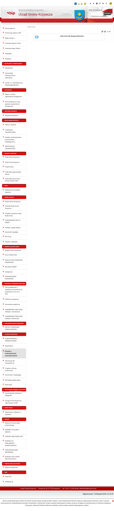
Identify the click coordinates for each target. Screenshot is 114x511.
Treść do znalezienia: (95, 10)
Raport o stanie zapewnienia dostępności (13, 95)
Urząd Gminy (9, 167)
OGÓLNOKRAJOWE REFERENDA (11, 451)
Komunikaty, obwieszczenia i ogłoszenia (10, 75)
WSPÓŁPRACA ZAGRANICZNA (10, 147)
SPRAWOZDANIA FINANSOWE (10, 278)
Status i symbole (10, 125)
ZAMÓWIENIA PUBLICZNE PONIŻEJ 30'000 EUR (14, 317)
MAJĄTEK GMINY (11, 267)
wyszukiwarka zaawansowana (99, 16)
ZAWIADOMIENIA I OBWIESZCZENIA (11, 340)
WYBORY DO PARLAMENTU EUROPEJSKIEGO (11, 443)
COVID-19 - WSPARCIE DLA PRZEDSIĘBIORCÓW (14, 84)
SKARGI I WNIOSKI (11, 242)
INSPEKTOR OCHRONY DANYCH (12, 191)
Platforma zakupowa (12, 299)
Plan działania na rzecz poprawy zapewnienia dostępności (12, 104)
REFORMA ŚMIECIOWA (12, 380)
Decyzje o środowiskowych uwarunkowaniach (11, 353)
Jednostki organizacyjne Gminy (13, 173)
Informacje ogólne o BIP (13, 33)
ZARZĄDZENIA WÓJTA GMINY (12, 221)
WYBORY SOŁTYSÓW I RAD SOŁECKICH (12, 458)
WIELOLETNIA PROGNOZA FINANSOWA (14, 261)
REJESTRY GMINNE (11, 232)
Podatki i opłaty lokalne (12, 227)
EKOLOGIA (8, 385)
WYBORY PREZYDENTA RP (14, 436)
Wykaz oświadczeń (11, 467)
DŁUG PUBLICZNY (11, 255)
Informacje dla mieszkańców (10, 362)
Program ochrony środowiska (11, 369)
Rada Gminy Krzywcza (12, 157)
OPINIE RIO (8, 272)
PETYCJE (8, 236)
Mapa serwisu (9, 38)
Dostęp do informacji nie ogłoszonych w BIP (13, 402)
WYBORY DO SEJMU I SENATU (12, 431)
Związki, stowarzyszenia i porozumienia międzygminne (13, 139)
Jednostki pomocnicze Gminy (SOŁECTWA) (12, 180)
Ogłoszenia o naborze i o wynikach (13, 413)
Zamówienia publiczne (12, 304)
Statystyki (8, 53)
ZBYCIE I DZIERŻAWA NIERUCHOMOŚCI (12, 328)
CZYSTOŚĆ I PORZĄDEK (13, 375)
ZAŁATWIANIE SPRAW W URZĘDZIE (13, 394)
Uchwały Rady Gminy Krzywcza (12, 207)
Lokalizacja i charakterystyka (10, 131)
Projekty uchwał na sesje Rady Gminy (13, 215)
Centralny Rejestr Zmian (13, 43)
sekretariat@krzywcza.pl (87, 488)
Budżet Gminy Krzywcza (13, 250)
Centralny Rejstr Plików (12, 48)
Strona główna (10, 28)
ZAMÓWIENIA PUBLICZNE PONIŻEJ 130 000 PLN (14, 311)
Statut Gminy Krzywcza (12, 201)
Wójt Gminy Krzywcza (12, 162)
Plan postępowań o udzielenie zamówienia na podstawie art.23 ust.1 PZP (13, 290)
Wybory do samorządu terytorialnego (12, 424)
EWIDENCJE (9, 482)
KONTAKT (8, 476)
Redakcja (8, 59)
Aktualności (9, 68)
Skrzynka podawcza (11, 115)
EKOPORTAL (9, 346)
